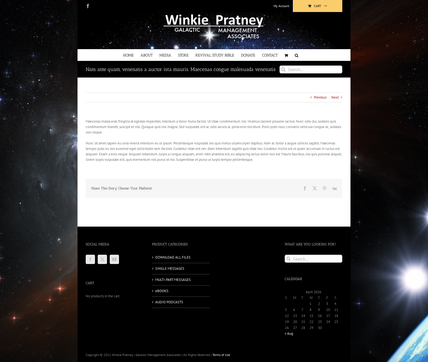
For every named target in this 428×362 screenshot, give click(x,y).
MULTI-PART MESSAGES (173, 279)
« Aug (289, 333)
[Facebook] (90, 259)
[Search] (283, 69)
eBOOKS (161, 291)
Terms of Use (221, 355)
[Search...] (311, 69)
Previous (320, 97)
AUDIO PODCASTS (169, 302)
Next (335, 97)
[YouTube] (114, 259)
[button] (296, 55)
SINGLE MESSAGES (169, 268)
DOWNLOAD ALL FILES (173, 257)
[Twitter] (102, 259)
